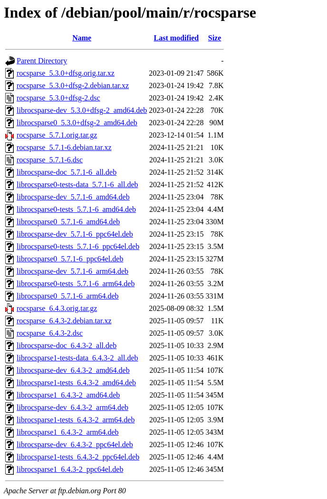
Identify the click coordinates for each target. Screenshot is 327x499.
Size (214, 38)
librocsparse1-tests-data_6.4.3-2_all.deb (77, 358)
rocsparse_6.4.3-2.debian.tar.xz (64, 321)
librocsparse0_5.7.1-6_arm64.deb (68, 296)
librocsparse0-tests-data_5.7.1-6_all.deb (77, 184)
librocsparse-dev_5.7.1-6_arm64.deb (72, 271)
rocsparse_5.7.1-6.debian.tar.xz (64, 147)
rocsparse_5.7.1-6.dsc (50, 160)
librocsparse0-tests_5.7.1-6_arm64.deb (76, 283)
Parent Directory (42, 61)
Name (81, 38)
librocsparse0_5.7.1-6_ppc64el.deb (70, 259)
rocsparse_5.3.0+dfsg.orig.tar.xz (66, 73)
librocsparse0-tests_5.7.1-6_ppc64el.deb (78, 246)
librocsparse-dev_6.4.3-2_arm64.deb (72, 407)
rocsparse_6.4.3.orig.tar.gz (57, 308)
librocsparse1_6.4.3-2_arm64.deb (68, 432)
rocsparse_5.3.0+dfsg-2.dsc (58, 98)
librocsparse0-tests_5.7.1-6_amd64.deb (76, 209)
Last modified (176, 38)
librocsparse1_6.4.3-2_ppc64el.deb (70, 469)
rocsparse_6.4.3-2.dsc (50, 333)
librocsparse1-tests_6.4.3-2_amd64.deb (76, 383)
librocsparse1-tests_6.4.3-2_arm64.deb (76, 420)
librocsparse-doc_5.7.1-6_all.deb (66, 172)
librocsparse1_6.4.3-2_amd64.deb (68, 395)
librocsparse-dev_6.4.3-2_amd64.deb (73, 370)
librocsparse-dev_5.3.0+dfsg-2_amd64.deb (82, 110)
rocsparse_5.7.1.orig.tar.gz (57, 135)
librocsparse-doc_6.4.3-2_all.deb (66, 345)
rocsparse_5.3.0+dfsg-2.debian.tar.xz (73, 85)
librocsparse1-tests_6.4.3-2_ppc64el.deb (78, 457)
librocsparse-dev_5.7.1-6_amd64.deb (73, 197)
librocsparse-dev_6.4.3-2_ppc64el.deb (75, 444)
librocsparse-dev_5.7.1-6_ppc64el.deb (75, 234)
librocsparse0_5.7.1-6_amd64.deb (68, 222)
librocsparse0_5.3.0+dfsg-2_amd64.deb (77, 123)
